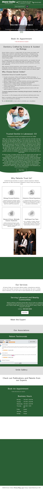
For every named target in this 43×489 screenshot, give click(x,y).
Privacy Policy (17, 487)
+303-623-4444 (27, 309)
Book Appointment (20, 6)
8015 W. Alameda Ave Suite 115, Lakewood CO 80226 (25, 2)
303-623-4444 (37, 2)
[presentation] (20, 32)
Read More (21, 170)
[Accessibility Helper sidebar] (1, 9)
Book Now (24, 312)
